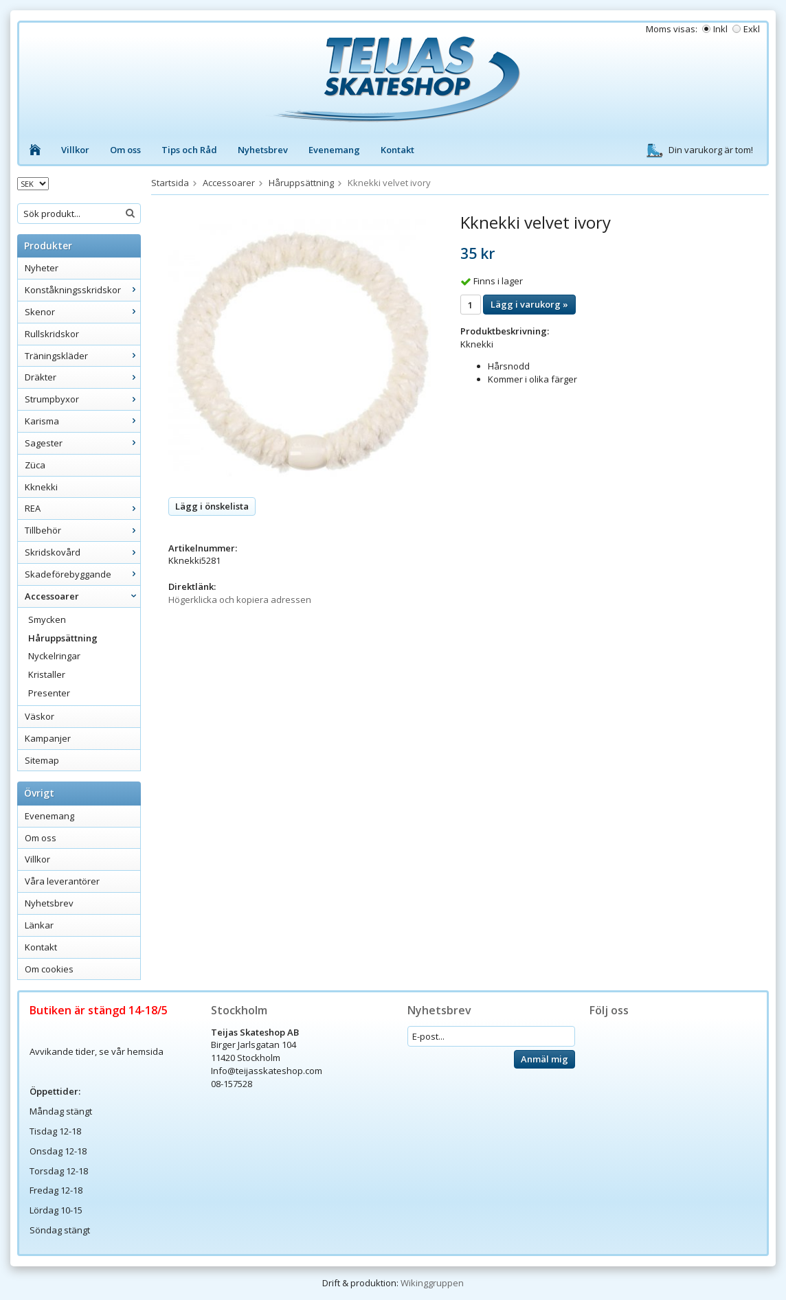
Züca (35, 465)
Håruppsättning (63, 638)
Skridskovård (82, 552)
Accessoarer (82, 596)
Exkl (751, 29)
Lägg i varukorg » (529, 304)
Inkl (720, 29)
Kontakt (397, 150)
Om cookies (49, 969)
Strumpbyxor (82, 399)
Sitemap (42, 760)
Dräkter (82, 377)
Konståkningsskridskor (82, 290)
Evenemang (334, 150)
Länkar (39, 925)
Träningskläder (82, 356)
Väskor (39, 716)
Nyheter (41, 268)
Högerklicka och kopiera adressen (239, 599)
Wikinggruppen (432, 1283)
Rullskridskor (52, 334)
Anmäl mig (544, 1059)
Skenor (82, 312)
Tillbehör (82, 530)
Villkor (75, 150)
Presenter (49, 693)
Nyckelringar (54, 656)
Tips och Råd (189, 150)
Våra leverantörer (62, 881)
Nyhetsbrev (263, 150)
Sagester (82, 443)
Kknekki (41, 487)
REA (82, 508)
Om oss (125, 150)
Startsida (170, 182)
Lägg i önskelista (212, 506)
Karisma (82, 421)
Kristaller (46, 674)
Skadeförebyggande (82, 574)
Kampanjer (48, 738)
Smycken (47, 619)
